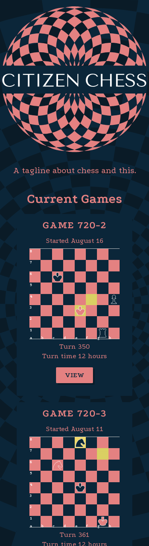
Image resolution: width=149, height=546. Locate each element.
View (74, 375)
